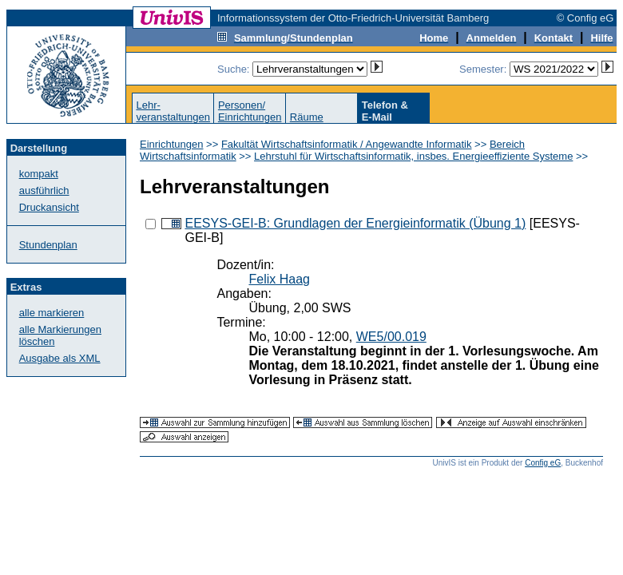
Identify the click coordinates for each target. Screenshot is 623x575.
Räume (306, 117)
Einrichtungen (172, 144)
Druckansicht (49, 207)
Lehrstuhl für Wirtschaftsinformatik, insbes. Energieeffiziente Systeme (413, 156)
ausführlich (44, 190)
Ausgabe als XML (60, 358)
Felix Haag (278, 279)
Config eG (543, 462)
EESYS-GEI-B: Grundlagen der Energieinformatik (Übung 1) (355, 223)
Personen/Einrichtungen (250, 111)
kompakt (38, 174)
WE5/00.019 (391, 336)
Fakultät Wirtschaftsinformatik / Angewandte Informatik (346, 144)
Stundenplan (48, 245)
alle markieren (52, 313)
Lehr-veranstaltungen (173, 111)
